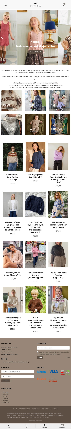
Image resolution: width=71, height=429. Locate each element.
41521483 (8, 350)
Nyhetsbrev (54, 409)
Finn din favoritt (35, 52)
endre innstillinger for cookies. (41, 418)
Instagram (6, 398)
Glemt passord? (30, 381)
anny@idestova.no (10, 352)
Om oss (5, 396)
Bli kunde (5, 394)
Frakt (15, 409)
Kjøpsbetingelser (24, 409)
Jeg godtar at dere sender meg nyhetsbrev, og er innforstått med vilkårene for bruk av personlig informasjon (53, 353)
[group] (35, 37)
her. (57, 83)
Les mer (68, 358)
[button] (69, 37)
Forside (5, 392)
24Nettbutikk (39, 421)
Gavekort (5, 400)
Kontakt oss (6, 402)
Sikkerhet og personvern (40, 409)
